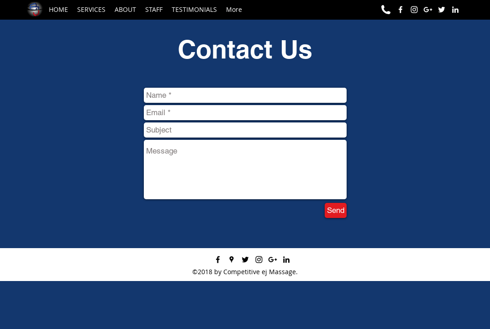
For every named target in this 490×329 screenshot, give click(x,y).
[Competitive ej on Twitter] (441, 9)
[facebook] (400, 9)
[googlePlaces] (231, 259)
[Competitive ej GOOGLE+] (427, 9)
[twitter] (245, 259)
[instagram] (258, 259)
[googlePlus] (272, 259)
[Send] (336, 210)
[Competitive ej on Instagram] (414, 9)
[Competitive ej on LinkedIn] (455, 9)
